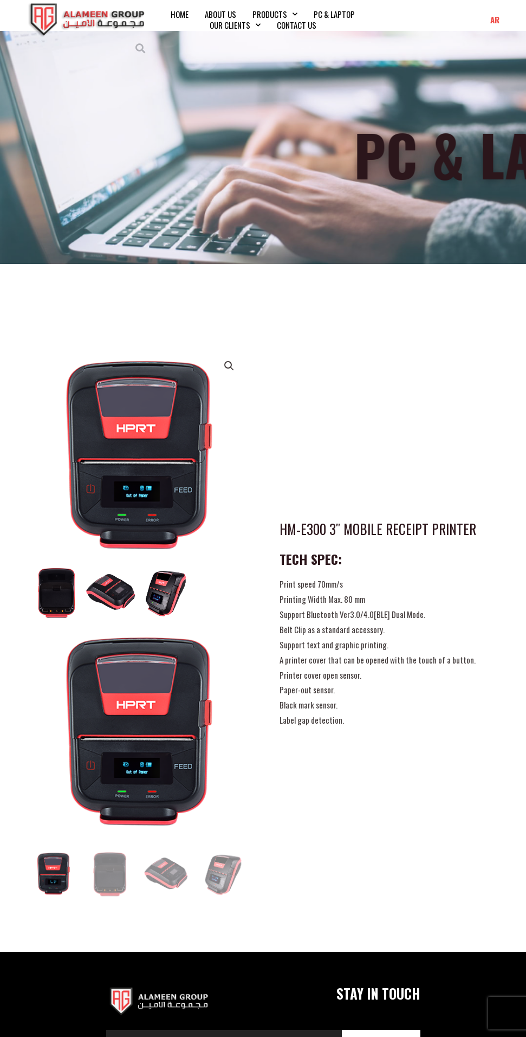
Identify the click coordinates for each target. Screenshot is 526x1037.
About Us (220, 14)
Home (180, 14)
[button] (141, 48)
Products (274, 14)
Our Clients (235, 25)
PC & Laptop (334, 14)
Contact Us (296, 25)
